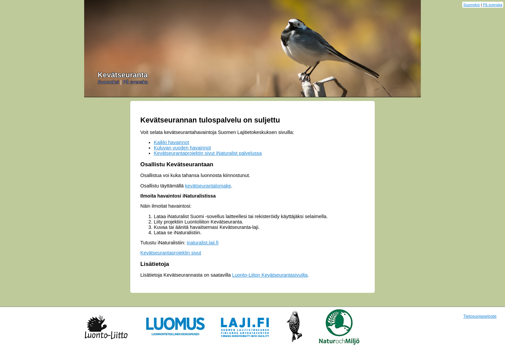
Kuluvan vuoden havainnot (182, 147)
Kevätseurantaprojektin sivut (170, 252)
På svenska (492, 5)
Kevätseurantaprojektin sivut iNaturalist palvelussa (208, 153)
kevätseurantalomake (208, 185)
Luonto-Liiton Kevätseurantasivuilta (270, 275)
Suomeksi (471, 5)
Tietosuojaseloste (480, 316)
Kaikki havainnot (171, 142)
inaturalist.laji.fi (202, 242)
